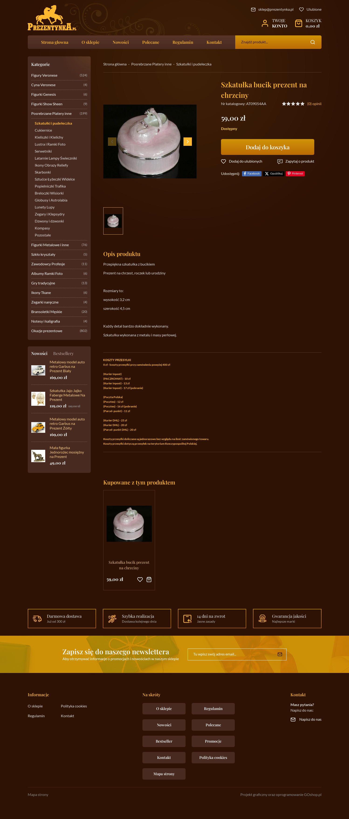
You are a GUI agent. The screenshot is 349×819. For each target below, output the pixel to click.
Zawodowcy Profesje (59, 264)
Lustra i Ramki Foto (50, 144)
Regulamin (183, 42)
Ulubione (314, 9)
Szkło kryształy (59, 254)
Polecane (150, 42)
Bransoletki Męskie (59, 312)
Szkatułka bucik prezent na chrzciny (129, 565)
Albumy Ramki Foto (59, 273)
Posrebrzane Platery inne (59, 113)
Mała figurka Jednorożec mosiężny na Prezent (67, 452)
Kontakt (214, 42)
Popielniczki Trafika (50, 186)
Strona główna (115, 64)
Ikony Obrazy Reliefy (51, 165)
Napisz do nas (310, 719)
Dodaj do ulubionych (245, 161)
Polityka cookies (74, 706)
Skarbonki (43, 172)
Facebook (254, 173)
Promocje (213, 741)
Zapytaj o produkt (299, 161)
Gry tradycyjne (59, 283)
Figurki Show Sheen (59, 104)
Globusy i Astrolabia (51, 200)
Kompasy (42, 228)
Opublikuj (276, 173)
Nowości (121, 42)
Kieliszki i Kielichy (49, 137)
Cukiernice (43, 130)
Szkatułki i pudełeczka (53, 123)
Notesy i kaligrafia (59, 321)
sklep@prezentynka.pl (276, 9)
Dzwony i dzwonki (49, 221)
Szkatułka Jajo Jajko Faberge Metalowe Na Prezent (67, 395)
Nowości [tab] (39, 353)
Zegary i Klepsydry (50, 214)
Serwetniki (43, 151)
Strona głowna (54, 42)
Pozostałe (43, 235)
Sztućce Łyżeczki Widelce (55, 179)
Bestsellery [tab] (63, 353)
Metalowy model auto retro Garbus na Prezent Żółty (67, 423)
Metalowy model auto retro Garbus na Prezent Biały (67, 366)
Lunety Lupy (45, 207)
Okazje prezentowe (59, 331)
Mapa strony (164, 773)
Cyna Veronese (59, 85)
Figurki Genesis (59, 94)
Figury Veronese (59, 75)
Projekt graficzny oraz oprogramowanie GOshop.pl (280, 795)
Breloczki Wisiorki (49, 193)
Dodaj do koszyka (268, 147)
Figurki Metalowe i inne (59, 245)
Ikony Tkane (59, 292)
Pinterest (297, 173)
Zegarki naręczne (59, 302)
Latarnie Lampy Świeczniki (56, 158)
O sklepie (90, 42)
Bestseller (164, 741)
